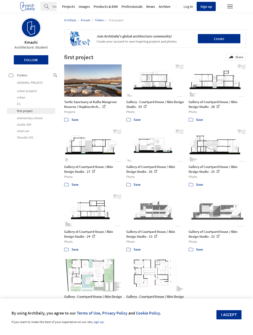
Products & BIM (106, 6)
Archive (164, 6)
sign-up (99, 322)
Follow (31, 60)
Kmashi (31, 42)
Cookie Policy (148, 313)
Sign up (206, 6)
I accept (229, 314)
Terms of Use (88, 313)
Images (84, 6)
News (150, 6)
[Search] (54, 6)
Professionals (132, 6)
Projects (68, 6)
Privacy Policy (114, 313)
